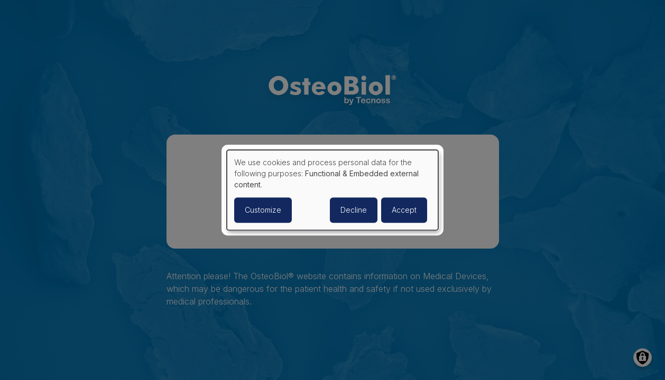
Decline (353, 209)
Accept (404, 209)
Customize (263, 209)
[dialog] (332, 190)
